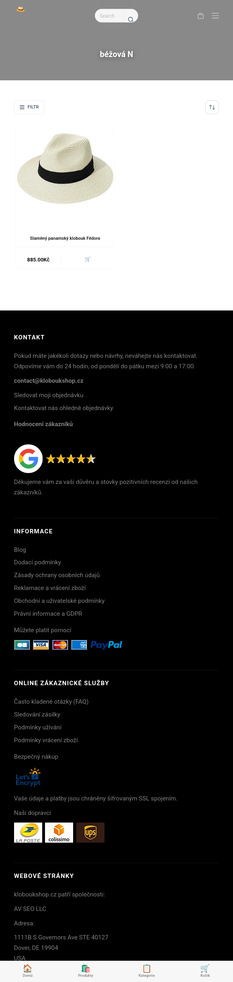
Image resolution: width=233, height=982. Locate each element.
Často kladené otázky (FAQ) (51, 701)
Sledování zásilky (37, 714)
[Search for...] (109, 15)
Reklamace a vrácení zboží (50, 588)
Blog (20, 549)
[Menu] (215, 15)
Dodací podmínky (37, 562)
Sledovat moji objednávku (49, 395)
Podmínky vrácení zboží (46, 740)
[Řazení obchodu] (212, 107)
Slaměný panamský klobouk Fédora (65, 238)
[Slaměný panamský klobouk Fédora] (65, 173)
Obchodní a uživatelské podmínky (59, 600)
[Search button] (131, 19)
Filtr (29, 107)
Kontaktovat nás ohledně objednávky (63, 408)
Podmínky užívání (37, 727)
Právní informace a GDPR (48, 613)
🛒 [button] (88, 259)
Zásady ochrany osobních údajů (57, 575)
